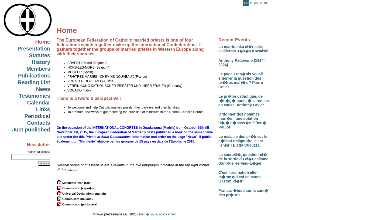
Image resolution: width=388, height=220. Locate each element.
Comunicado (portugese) (77, 204)
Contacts (38, 123)
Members (38, 69)
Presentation (34, 49)
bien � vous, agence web (157, 214)
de (266, 3)
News (43, 89)
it (261, 3)
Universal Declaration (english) (81, 193)
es (256, 3)
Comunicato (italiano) (75, 199)
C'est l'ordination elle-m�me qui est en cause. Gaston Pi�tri (240, 176)
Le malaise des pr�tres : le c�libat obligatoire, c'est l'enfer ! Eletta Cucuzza (242, 140)
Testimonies (34, 96)
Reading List (34, 82)
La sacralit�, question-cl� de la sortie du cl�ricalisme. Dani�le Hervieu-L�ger (243, 159)
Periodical (37, 116)
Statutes (39, 55)
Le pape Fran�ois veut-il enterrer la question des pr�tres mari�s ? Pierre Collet (240, 80)
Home (42, 42)
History (41, 62)
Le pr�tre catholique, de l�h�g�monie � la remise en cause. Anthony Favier (243, 100)
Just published (31, 130)
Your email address (38, 151)
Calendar (38, 103)
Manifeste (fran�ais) (74, 182)
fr (251, 3)
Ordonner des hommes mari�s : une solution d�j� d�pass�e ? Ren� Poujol (242, 120)
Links (43, 109)
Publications (34, 76)
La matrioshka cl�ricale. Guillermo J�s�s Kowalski (243, 49)
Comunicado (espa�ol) (76, 188)
